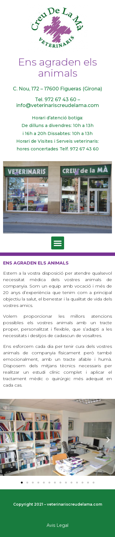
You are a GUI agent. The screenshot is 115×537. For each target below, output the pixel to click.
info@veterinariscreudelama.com (57, 105)
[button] (57, 243)
